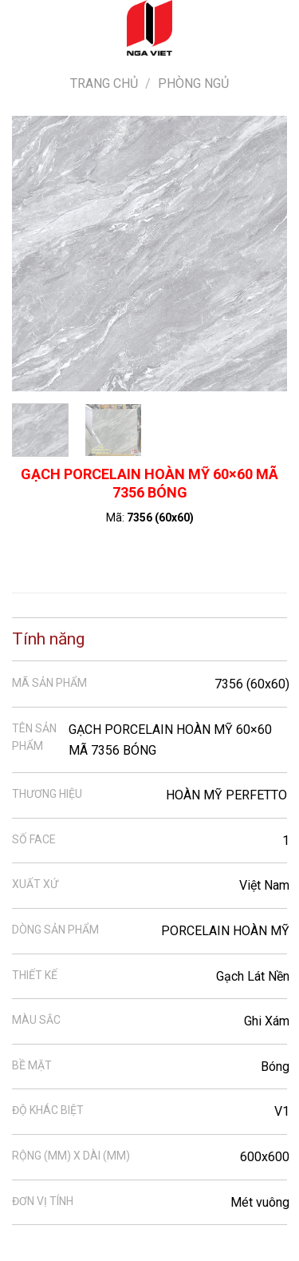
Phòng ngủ (193, 83)
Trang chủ (104, 83)
